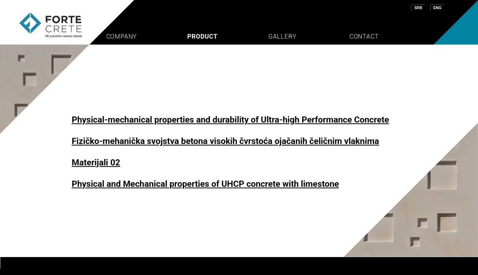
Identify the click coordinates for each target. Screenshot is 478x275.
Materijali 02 (96, 162)
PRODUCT (202, 36)
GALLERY (282, 36)
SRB (418, 8)
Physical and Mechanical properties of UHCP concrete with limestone (205, 184)
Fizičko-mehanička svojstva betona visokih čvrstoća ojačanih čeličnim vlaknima (225, 141)
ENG (437, 8)
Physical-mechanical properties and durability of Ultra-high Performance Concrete (230, 120)
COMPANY (121, 36)
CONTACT (364, 36)
